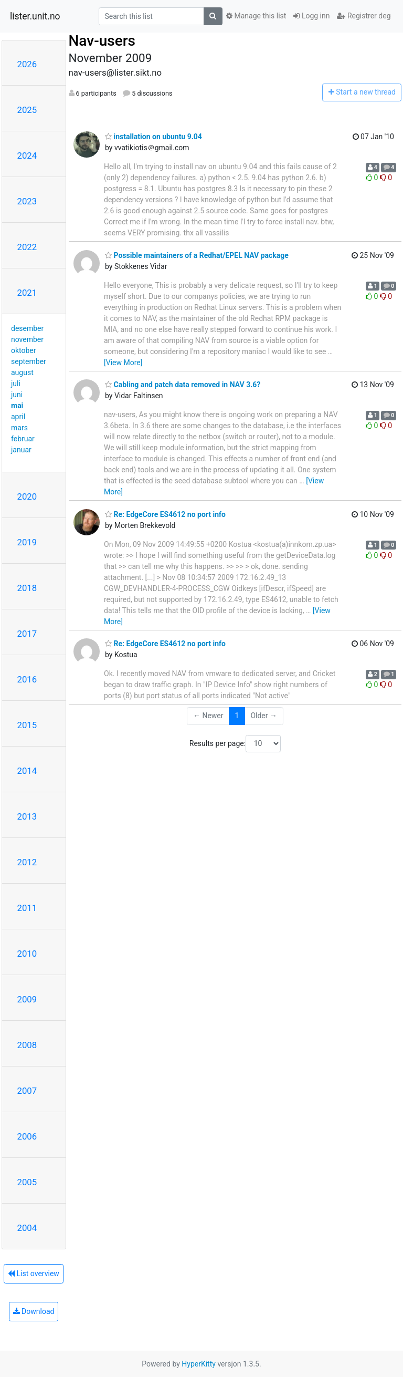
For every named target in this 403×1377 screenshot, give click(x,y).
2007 (27, 1090)
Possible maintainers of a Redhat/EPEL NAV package (197, 255)
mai (17, 405)
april (18, 416)
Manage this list (256, 16)
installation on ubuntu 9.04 (153, 136)
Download (34, 1311)
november (27, 339)
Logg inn (311, 16)
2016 (27, 679)
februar (23, 438)
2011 (27, 908)
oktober (23, 350)
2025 (27, 110)
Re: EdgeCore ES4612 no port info (165, 514)
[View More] (123, 362)
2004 (27, 1228)
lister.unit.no (35, 16)
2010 (27, 953)
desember (27, 328)
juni (17, 394)
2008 (27, 1045)
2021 (27, 292)
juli (15, 383)
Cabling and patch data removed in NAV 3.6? (182, 384)
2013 (27, 816)
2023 (27, 201)
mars (19, 427)
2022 (27, 247)
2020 (27, 496)
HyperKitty (199, 1364)
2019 (27, 542)
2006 (27, 1136)
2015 (27, 725)
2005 (27, 1182)
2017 (27, 633)
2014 (27, 770)
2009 (27, 999)
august (22, 372)
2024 (27, 155)
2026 (27, 64)
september (28, 361)
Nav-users (102, 40)
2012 (27, 862)
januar (21, 450)
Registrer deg (363, 16)
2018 (27, 588)
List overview (33, 1273)
